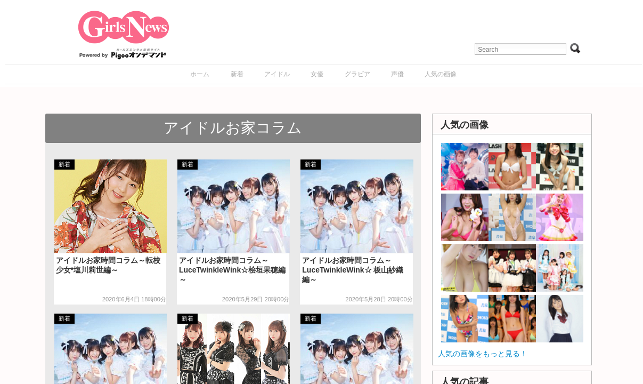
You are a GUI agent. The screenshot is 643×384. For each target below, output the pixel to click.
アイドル (277, 74)
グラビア (357, 74)
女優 (317, 74)
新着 (237, 74)
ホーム (199, 74)
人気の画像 (441, 74)
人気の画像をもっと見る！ (482, 353)
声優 (397, 74)
